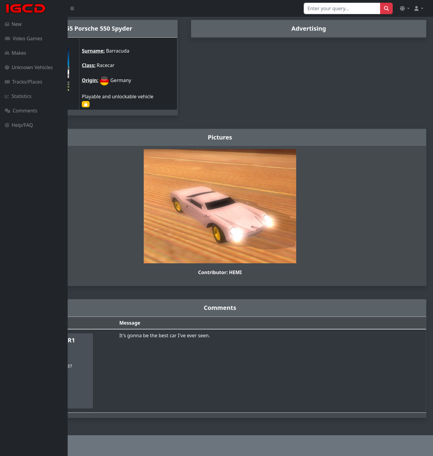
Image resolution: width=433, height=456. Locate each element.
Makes (15, 53)
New (13, 24)
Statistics (18, 96)
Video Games (23, 38)
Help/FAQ (19, 125)
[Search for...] (342, 8)
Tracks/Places (23, 81)
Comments (21, 110)
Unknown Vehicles (29, 67)
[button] (405, 8)
